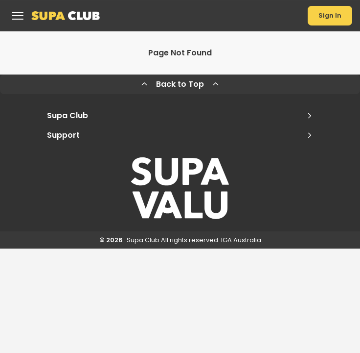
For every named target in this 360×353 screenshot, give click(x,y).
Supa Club (180, 115)
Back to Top (180, 84)
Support (180, 135)
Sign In (329, 15)
